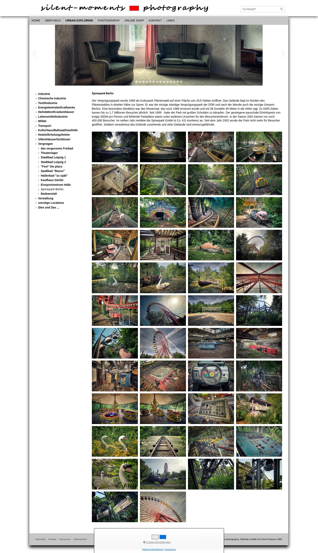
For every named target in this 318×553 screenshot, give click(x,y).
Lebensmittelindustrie (53, 116)
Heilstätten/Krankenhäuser (56, 112)
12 (174, 82)
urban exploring (79, 20)
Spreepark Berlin (52, 189)
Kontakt (155, 20)
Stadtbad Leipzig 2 (53, 162)
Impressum (65, 539)
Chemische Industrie (52, 98)
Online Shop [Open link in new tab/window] (134, 20)
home (36, 20)
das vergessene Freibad (57, 148)
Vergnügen (45, 143)
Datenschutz (80, 539)
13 (178, 82)
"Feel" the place (51, 166)
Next (283, 54)
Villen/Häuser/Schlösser (54, 139)
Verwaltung (45, 198)
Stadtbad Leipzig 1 (53, 157)
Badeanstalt (49, 193)
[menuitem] (36, 20)
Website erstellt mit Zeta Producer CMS (261, 539)
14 (181, 82)
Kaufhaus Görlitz (52, 180)
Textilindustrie (47, 103)
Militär (42, 121)
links (171, 20)
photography (109, 20)
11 (171, 82)
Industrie (44, 94)
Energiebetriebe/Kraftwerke (56, 107)
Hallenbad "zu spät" (54, 175)
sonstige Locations (51, 202)
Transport (44, 125)
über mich (53, 20)
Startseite (40, 539)
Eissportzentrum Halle (56, 184)
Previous (34, 54)
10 (167, 82)
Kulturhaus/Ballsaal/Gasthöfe (58, 130)
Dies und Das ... (48, 207)
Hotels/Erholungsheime (54, 134)
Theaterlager (49, 153)
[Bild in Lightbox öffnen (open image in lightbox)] (115, 147)
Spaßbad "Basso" (53, 171)
